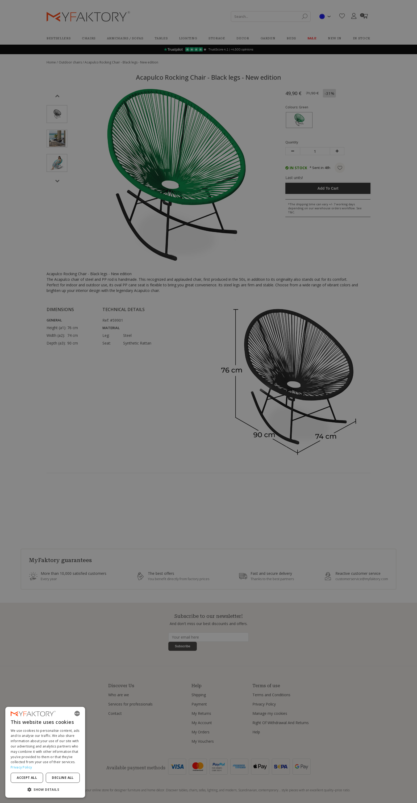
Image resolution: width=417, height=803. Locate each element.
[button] (45, 789)
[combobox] (77, 713)
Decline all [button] (62, 777)
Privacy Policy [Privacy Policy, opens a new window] (21, 767)
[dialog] (45, 752)
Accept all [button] (27, 777)
